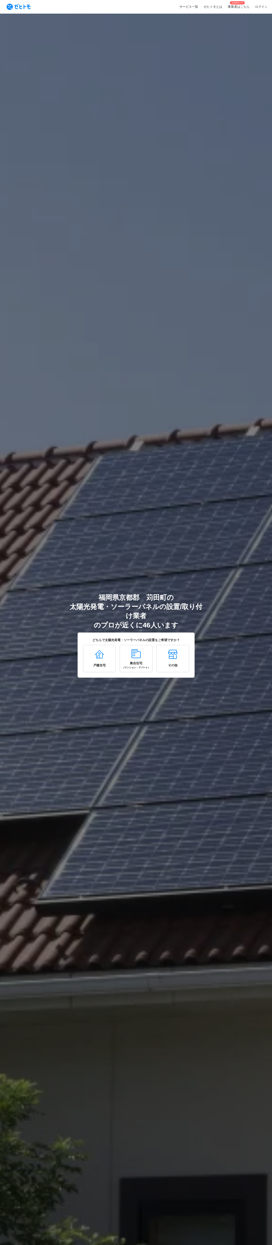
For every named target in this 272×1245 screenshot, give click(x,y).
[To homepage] (18, 6)
